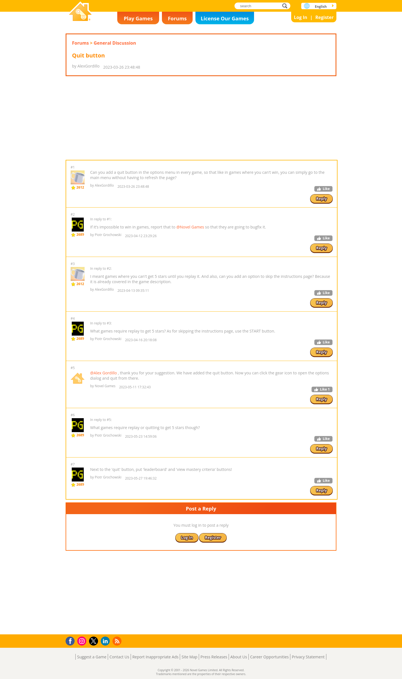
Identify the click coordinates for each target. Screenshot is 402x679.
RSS (118, 641)
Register (324, 17)
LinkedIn (106, 641)
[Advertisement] (201, 118)
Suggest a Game (91, 656)
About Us (238, 656)
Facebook (72, 640)
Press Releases (213, 656)
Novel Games (80, 11)
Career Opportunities (269, 656)
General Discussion (115, 43)
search (286, 5)
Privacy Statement (308, 656)
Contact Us (119, 656)
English (321, 6)
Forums (177, 18)
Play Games (138, 18)
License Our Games (225, 18)
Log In (300, 17)
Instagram (82, 640)
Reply (321, 198)
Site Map (189, 656)
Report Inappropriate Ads (155, 656)
